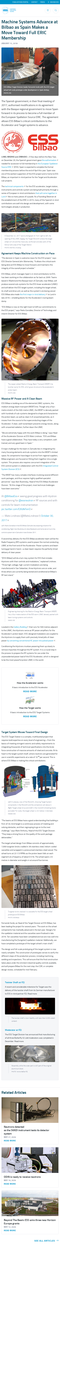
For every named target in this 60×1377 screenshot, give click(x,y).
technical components (15, 186)
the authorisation (50, 160)
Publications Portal (21, 2)
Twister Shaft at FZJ (15, 982)
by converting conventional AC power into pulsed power (31, 640)
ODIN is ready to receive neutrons (22, 1176)
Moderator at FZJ (13, 1030)
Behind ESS (53, 2)
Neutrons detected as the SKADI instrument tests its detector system (26, 1130)
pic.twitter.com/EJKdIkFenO (17, 509)
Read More (30, 691)
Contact (34, 2)
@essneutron (27, 500)
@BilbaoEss (11, 496)
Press (42, 2)
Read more (10, 1141)
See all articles (46, 1240)
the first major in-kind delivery (33, 294)
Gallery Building (21, 627)
